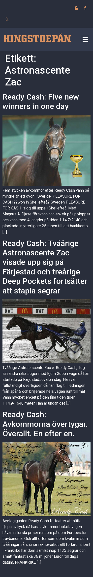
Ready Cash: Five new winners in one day (40, 101)
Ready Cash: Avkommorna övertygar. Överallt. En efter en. (45, 424)
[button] (85, 39)
